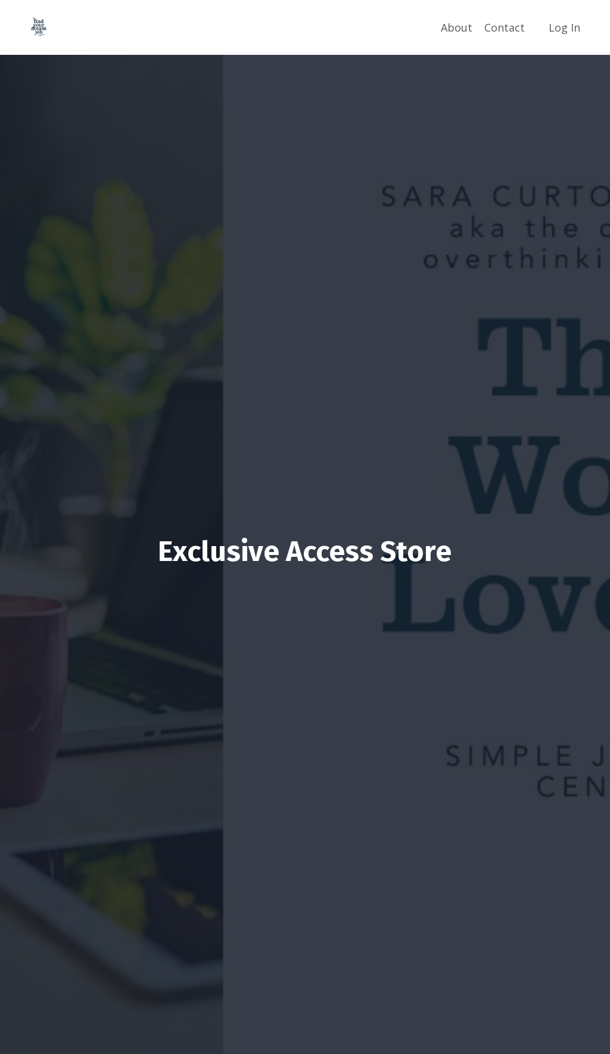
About (456, 27)
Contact (504, 27)
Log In (564, 27)
